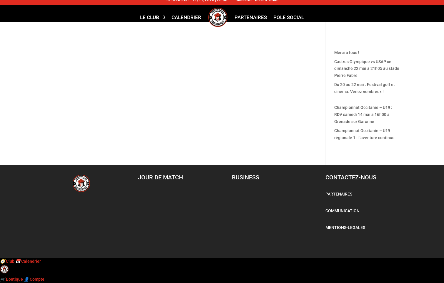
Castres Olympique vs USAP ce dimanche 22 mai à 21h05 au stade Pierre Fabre (366, 68)
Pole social (288, 17)
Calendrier (186, 17)
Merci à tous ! (346, 52)
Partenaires (251, 17)
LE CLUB (149, 17)
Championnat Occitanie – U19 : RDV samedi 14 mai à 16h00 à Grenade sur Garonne (363, 114)
